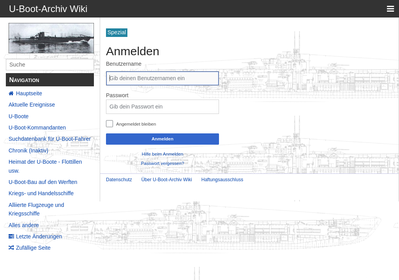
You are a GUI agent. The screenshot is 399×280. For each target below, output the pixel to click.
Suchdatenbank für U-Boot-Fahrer (50, 139)
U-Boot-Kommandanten (37, 127)
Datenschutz (119, 179)
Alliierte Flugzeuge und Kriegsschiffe (36, 209)
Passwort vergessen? (162, 163)
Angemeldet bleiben (136, 123)
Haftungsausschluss (222, 179)
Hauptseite (29, 93)
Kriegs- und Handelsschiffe (41, 193)
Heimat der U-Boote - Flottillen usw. (45, 166)
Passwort (117, 95)
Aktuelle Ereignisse (32, 105)
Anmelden (162, 138)
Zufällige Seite (33, 248)
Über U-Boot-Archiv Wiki (166, 179)
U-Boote (18, 116)
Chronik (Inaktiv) (28, 150)
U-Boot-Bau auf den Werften (43, 182)
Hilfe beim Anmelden (162, 153)
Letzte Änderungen (39, 236)
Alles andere (24, 225)
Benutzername (123, 64)
